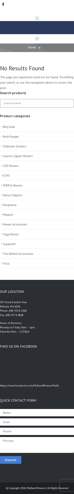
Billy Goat (9, 127)
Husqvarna (9, 205)
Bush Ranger (11, 136)
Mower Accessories (15, 224)
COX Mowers (11, 166)
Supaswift (9, 244)
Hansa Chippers (12, 195)
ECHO (6, 175)
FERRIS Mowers (13, 185)
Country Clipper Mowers (18, 156)
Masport (8, 215)
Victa (6, 263)
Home (32, 47)
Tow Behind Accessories (18, 254)
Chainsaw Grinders (14, 146)
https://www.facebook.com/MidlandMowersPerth (29, 385)
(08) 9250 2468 (18, 310)
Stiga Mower (11, 234)
